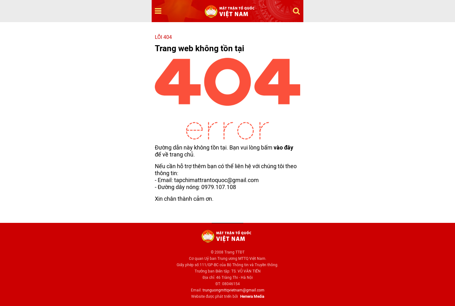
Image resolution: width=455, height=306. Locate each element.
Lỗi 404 (163, 37)
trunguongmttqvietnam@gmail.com (233, 290)
